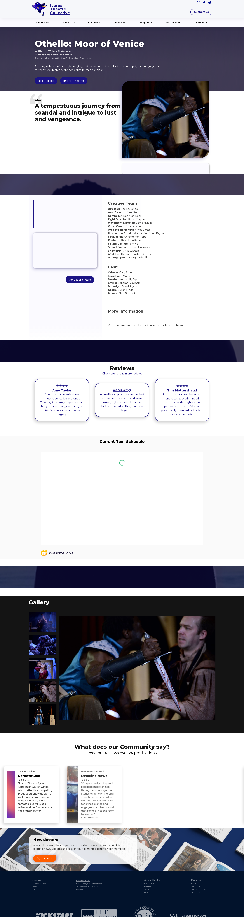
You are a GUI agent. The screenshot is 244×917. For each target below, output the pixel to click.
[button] (43, 22)
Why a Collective (198, 889)
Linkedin (148, 892)
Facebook (148, 886)
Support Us (196, 892)
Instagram (149, 883)
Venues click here (80, 279)
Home (194, 883)
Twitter (147, 889)
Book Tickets (46, 80)
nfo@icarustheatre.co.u (109, 882)
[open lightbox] (42, 622)
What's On (196, 886)
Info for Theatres (73, 80)
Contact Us (201, 22)
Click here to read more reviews (122, 373)
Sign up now (45, 858)
